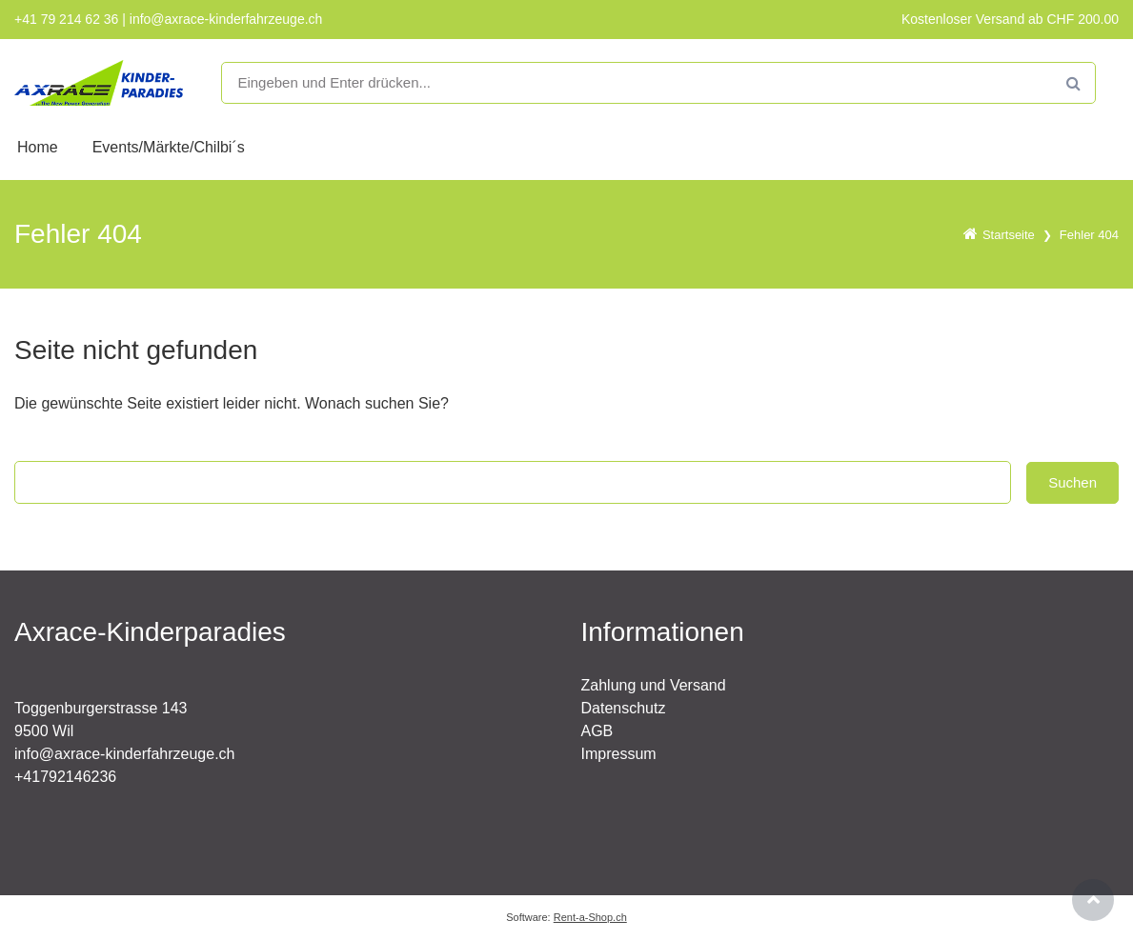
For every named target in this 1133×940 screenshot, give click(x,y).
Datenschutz (623, 708)
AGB (597, 731)
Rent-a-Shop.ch (590, 917)
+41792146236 (65, 777)
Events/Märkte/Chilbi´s (168, 147)
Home (37, 147)
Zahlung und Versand (653, 685)
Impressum (619, 754)
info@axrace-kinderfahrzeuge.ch (124, 754)
